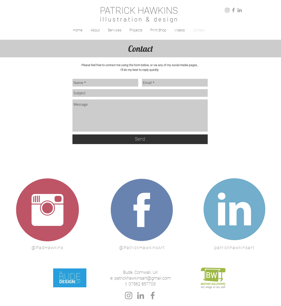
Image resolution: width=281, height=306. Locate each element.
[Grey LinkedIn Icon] (240, 10)
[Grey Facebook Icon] (233, 10)
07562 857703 (142, 283)
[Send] (140, 139)
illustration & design (139, 19)
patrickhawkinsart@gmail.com (142, 278)
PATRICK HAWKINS (139, 10)
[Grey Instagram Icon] (227, 10)
